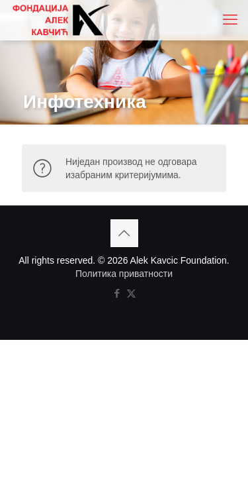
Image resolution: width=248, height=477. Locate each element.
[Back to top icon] (124, 233)
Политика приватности (124, 273)
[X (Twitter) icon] (131, 293)
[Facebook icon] (117, 293)
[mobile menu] (230, 20)
